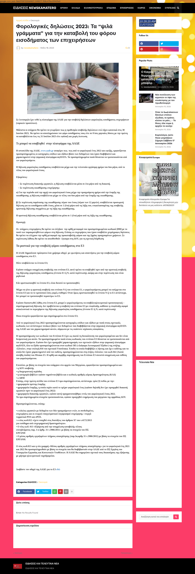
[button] (178, 8)
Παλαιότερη (126, 553)
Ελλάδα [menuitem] (76, 8)
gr (47, 150)
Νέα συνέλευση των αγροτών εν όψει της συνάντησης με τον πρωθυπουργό (165, 99)
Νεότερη (18, 553)
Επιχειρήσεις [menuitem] (127, 8)
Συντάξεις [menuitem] (170, 8)
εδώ (58, 469)
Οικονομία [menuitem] (155, 8)
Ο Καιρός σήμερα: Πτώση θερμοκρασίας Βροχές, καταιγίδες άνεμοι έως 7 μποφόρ (158, 78)
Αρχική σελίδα (22, 21)
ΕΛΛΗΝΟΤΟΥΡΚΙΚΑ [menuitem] (93, 8)
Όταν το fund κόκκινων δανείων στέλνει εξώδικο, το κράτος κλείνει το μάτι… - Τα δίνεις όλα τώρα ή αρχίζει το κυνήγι (166, 119)
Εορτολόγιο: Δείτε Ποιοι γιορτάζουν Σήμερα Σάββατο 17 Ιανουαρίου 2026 (164, 139)
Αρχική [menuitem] (64, 8)
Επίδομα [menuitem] (111, 8)
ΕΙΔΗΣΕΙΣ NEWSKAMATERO (34, 8)
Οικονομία (34, 21)
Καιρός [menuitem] (141, 8)
